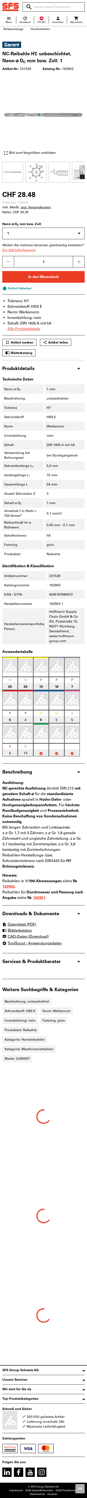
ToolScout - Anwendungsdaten (32, 943)
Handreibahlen (40, 29)
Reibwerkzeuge (13, 29)
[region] (43, 172)
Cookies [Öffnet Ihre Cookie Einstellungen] (52, 1494)
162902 (8, 886)
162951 (39, 897)
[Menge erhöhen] (79, 262)
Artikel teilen (55, 342)
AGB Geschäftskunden (39, 1490)
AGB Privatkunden (66, 1490)
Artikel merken (19, 342)
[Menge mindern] (8, 262)
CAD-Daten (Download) (25, 936)
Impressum (16, 1490)
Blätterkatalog (18, 353)
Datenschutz (37, 1494)
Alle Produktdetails (23, 329)
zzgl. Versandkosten (36, 207)
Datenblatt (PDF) (19, 924)
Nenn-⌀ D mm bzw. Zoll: (22, 224)
